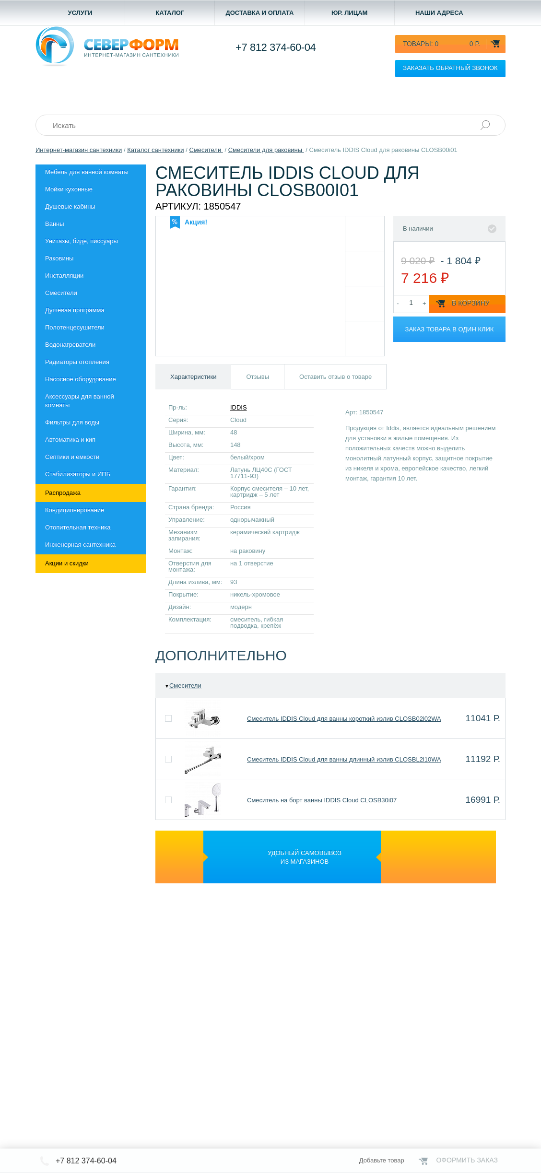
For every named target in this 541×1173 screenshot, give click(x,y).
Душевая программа (75, 310)
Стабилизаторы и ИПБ (77, 474)
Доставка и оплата (259, 12)
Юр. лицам (349, 12)
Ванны (54, 223)
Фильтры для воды (72, 422)
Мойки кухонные (69, 189)
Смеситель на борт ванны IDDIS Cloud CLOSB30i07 (322, 800)
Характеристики (193, 376)
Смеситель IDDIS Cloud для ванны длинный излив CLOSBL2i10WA (344, 759)
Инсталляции (64, 275)
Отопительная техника (77, 527)
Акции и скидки (67, 563)
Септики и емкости (72, 456)
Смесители (61, 292)
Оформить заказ (467, 1160)
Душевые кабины (70, 206)
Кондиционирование (74, 510)
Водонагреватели (70, 344)
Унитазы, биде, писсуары (81, 241)
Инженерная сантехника (80, 544)
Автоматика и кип (70, 439)
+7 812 (275, 47)
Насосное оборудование (80, 379)
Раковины (59, 258)
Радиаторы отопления (77, 361)
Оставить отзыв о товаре (335, 376)
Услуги (80, 12)
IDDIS (238, 407)
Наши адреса (439, 12)
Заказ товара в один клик (449, 329)
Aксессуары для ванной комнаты (79, 401)
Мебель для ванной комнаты (87, 172)
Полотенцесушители (75, 327)
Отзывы (257, 376)
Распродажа (63, 492)
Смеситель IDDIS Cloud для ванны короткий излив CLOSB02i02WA (344, 718)
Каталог (169, 12)
